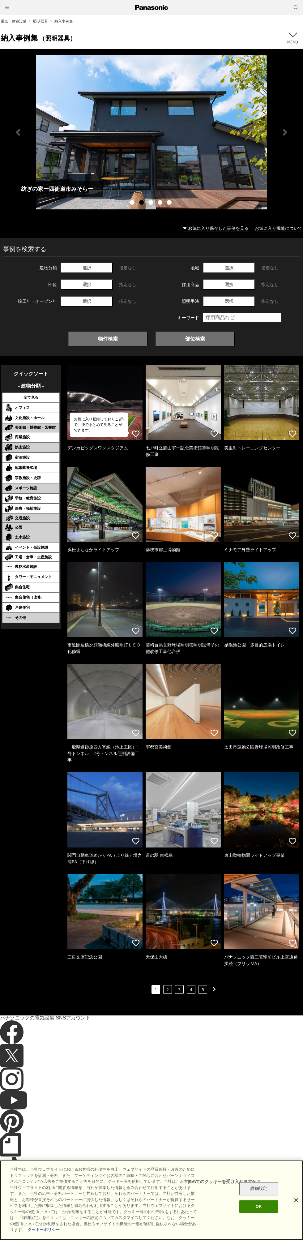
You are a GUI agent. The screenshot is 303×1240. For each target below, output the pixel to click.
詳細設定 (258, 1188)
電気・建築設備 (14, 21)
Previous (18, 132)
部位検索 (195, 338)
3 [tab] (151, 203)
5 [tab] (170, 203)
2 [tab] (142, 203)
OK (259, 1206)
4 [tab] (161, 203)
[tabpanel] (151, 132)
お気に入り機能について (278, 228)
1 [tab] (133, 203)
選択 (87, 268)
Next (285, 132)
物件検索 (108, 338)
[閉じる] (296, 1200)
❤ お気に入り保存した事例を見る (216, 228)
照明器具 (40, 21)
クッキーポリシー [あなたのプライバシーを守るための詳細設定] (44, 1229)
